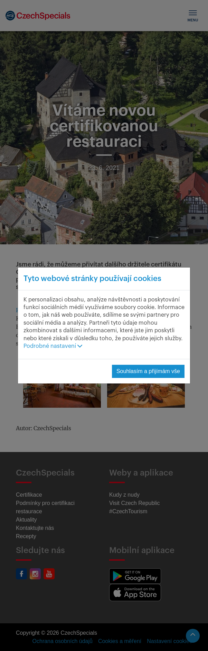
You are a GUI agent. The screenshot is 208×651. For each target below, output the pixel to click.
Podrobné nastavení (52, 346)
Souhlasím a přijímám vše (148, 371)
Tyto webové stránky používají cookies (92, 278)
